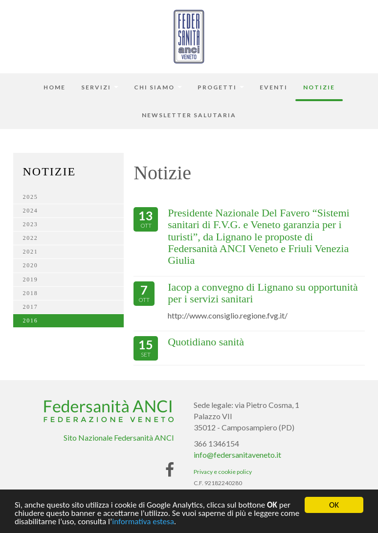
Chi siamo (158, 87)
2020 (30, 265)
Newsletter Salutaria (189, 115)
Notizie (319, 87)
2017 (30, 306)
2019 (30, 279)
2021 (30, 251)
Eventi (274, 87)
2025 (30, 196)
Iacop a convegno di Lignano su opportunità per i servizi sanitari (263, 293)
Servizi (99, 87)
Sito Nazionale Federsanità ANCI (119, 437)
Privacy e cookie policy (223, 471)
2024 (30, 210)
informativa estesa (143, 522)
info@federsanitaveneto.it (237, 454)
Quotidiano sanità (206, 342)
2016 (30, 320)
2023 (30, 224)
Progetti (221, 87)
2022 (30, 238)
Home (55, 87)
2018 (30, 293)
